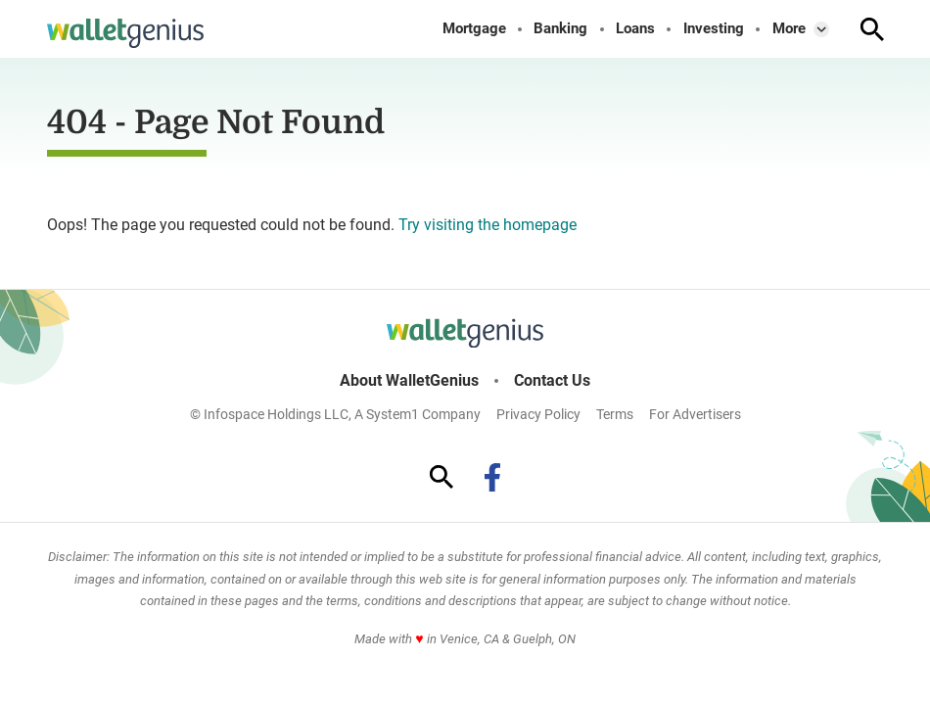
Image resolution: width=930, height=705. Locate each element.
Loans (635, 29)
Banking (560, 29)
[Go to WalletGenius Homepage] (125, 33)
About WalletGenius (409, 381)
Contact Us (552, 381)
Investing (713, 29)
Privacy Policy (538, 414)
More (789, 29)
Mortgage (474, 29)
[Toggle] (821, 29)
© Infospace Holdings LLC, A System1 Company (335, 414)
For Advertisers (695, 414)
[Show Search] (872, 29)
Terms (614, 414)
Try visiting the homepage (487, 224)
